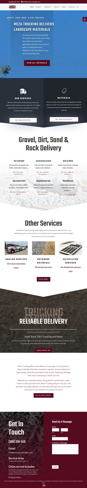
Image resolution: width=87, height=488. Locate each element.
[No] (85, 483)
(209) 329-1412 (16, 441)
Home (32, 7)
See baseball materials (42, 193)
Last (62, 432)
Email (54, 436)
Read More (43, 279)
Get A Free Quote (43, 395)
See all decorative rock (18, 193)
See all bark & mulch (67, 173)
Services (38, 7)
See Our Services (23, 120)
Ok (44, 485)
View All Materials (37, 63)
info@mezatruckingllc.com (20, 452)
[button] (85, 19)
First (53, 432)
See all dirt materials (18, 173)
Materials (47, 7)
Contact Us (71, 7)
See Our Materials (63, 119)
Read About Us (43, 350)
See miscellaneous (67, 195)
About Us (56, 7)
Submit (55, 467)
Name (54, 427)
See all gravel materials (42, 173)
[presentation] (65, 462)
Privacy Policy (14, 477)
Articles (64, 7)
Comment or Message (59, 443)
